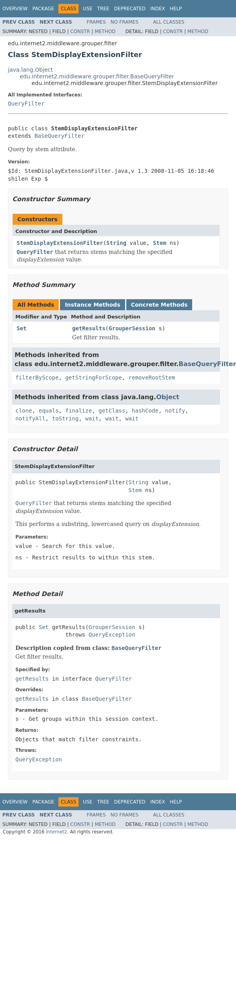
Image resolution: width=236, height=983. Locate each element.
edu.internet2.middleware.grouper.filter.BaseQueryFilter (97, 76)
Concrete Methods (159, 305)
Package (43, 8)
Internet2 (56, 832)
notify (175, 410)
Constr (80, 31)
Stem (160, 243)
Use (87, 8)
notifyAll (30, 418)
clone (23, 410)
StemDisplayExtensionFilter (60, 243)
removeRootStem (152, 377)
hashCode (145, 410)
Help (176, 8)
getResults (88, 328)
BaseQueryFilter (59, 136)
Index (157, 8)
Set (21, 328)
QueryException (111, 634)
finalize (78, 410)
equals (49, 410)
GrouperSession (132, 328)
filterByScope (37, 377)
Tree (103, 8)
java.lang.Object (30, 70)
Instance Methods (92, 305)
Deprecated (130, 8)
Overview (15, 8)
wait (92, 418)
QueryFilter (26, 103)
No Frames (125, 22)
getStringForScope (93, 377)
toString (65, 418)
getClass (112, 410)
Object (168, 397)
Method (105, 31)
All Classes (168, 22)
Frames (96, 22)
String (117, 243)
